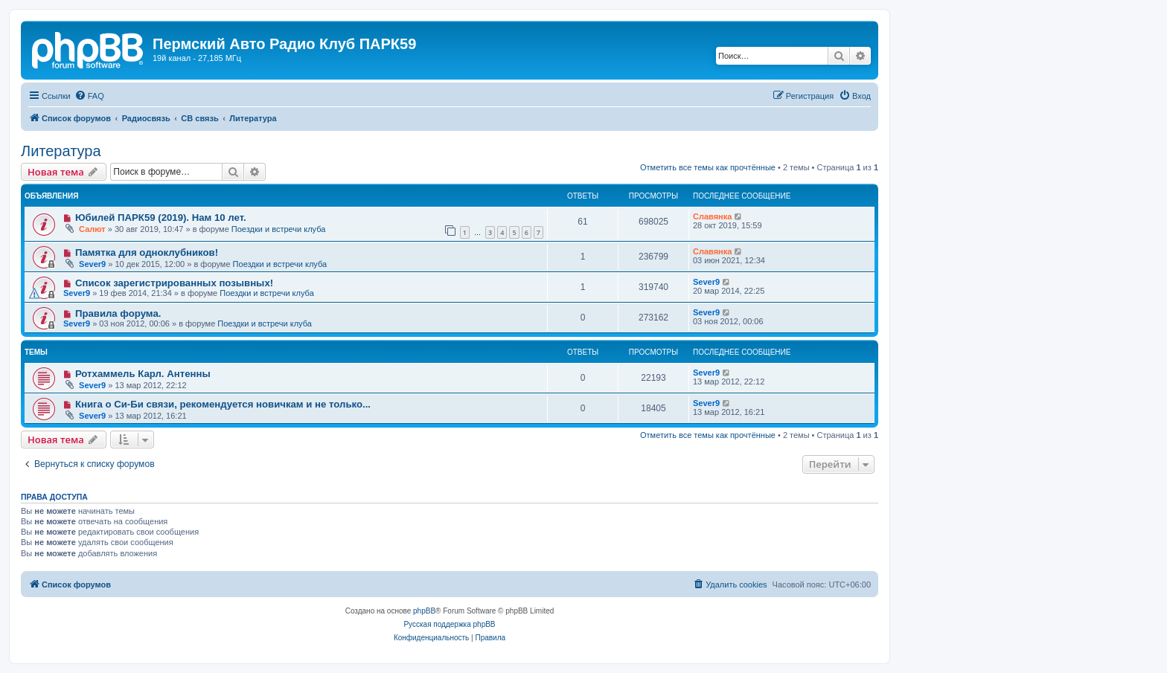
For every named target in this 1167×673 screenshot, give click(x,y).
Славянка (712, 216)
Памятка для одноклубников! (146, 252)
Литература (61, 151)
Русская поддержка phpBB (449, 624)
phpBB (424, 611)
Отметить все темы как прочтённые (708, 167)
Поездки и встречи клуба (278, 229)
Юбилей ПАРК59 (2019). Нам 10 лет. (160, 217)
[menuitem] (89, 96)
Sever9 (92, 264)
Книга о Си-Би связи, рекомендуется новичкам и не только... (223, 404)
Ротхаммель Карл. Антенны (143, 373)
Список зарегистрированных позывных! (174, 283)
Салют (92, 229)
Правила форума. (118, 313)
